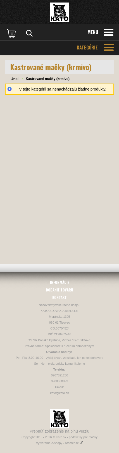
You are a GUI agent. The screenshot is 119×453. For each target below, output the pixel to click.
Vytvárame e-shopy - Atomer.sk (59, 443)
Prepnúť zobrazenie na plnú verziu (59, 431)
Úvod (14, 79)
